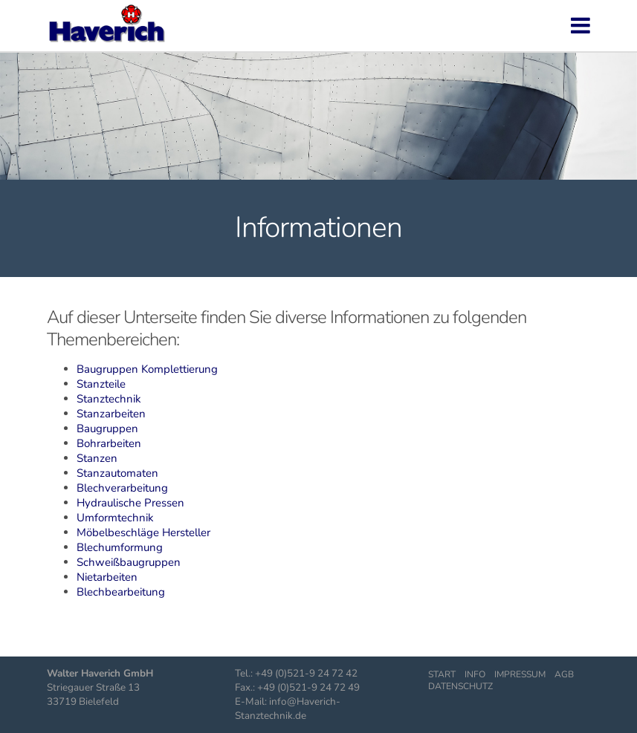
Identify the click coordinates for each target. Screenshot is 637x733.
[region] (318, 110)
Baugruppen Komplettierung (147, 369)
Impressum (520, 674)
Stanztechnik (109, 398)
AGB (564, 674)
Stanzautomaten (117, 473)
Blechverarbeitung (122, 487)
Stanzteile (101, 384)
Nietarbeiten (107, 577)
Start (442, 674)
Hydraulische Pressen (130, 502)
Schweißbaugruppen (129, 562)
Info (475, 674)
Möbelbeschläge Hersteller (143, 532)
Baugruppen (107, 428)
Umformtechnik (115, 517)
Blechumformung (120, 547)
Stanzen (97, 458)
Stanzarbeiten (111, 413)
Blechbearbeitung (121, 591)
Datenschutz (460, 686)
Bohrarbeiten (109, 443)
